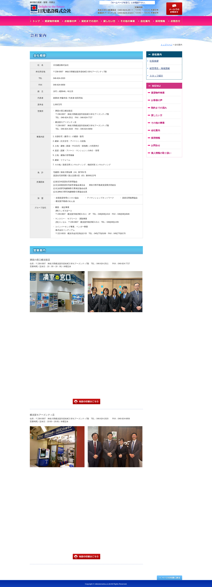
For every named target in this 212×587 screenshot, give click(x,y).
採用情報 (159, 21)
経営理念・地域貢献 (160, 68)
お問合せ (174, 21)
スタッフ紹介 (156, 75)
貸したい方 (108, 21)
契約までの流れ (89, 21)
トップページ (166, 45)
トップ (35, 21)
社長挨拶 (154, 61)
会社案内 (144, 21)
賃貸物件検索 (51, 21)
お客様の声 (69, 21)
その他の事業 (127, 21)
